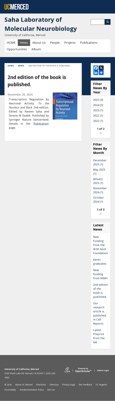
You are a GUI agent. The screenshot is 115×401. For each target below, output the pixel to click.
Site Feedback (85, 384)
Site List (51, 389)
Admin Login (103, 370)
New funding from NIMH (100, 274)
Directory (54, 384)
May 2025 (99, 169)
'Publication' (41, 123)
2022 (96, 115)
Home (11, 65)
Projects (70, 43)
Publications (88, 43)
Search (109, 21)
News (24, 43)
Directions (41, 384)
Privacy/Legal (68, 384)
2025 (96, 100)
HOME (11, 43)
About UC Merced (23, 384)
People (55, 43)
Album (36, 49)
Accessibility (10, 389)
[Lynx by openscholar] (70, 370)
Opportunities (17, 49)
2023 (96, 110)
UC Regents (101, 384)
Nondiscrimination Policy (32, 389)
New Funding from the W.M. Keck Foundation (100, 245)
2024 (96, 105)
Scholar (83, 370)
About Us (39, 43)
